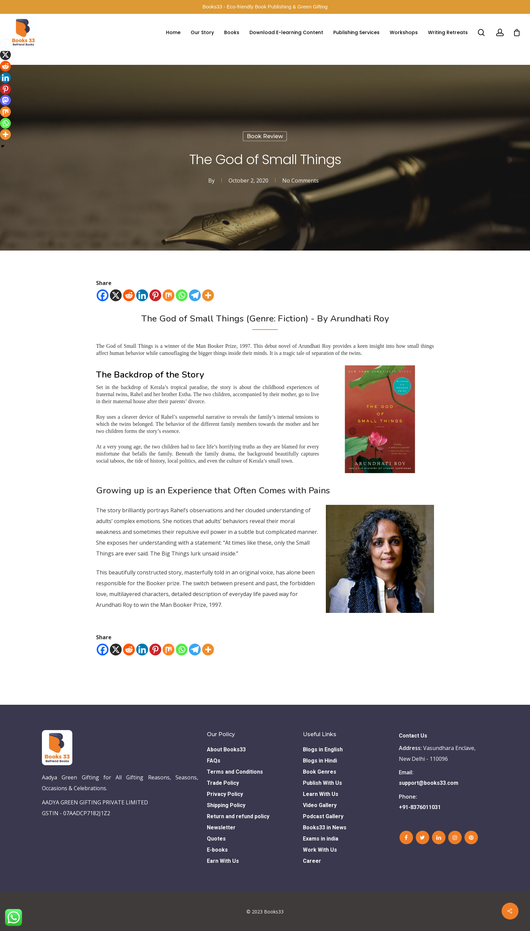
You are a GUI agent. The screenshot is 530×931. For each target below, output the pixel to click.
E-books (217, 850)
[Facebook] (103, 295)
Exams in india (320, 838)
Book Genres (319, 772)
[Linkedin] (142, 295)
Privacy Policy (225, 794)
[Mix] (168, 295)
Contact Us (413, 735)
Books (231, 32)
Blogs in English (323, 749)
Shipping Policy (226, 805)
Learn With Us (320, 794)
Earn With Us (223, 861)
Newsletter (221, 827)
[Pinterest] (155, 295)
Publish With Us (322, 783)
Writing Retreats (448, 32)
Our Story (202, 32)
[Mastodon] (5, 100)
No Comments (300, 180)
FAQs (213, 760)
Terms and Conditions (235, 772)
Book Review (265, 136)
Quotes (216, 838)
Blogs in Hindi (320, 760)
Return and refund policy (238, 816)
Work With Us (320, 850)
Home (173, 32)
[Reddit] (129, 295)
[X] (116, 295)
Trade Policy (223, 783)
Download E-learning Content (286, 32)
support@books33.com (428, 783)
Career (312, 861)
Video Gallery (320, 805)
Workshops (404, 32)
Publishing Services (356, 32)
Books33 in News (324, 827)
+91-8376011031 (420, 807)
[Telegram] (195, 295)
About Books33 (226, 749)
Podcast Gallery (323, 816)
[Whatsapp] (182, 295)
